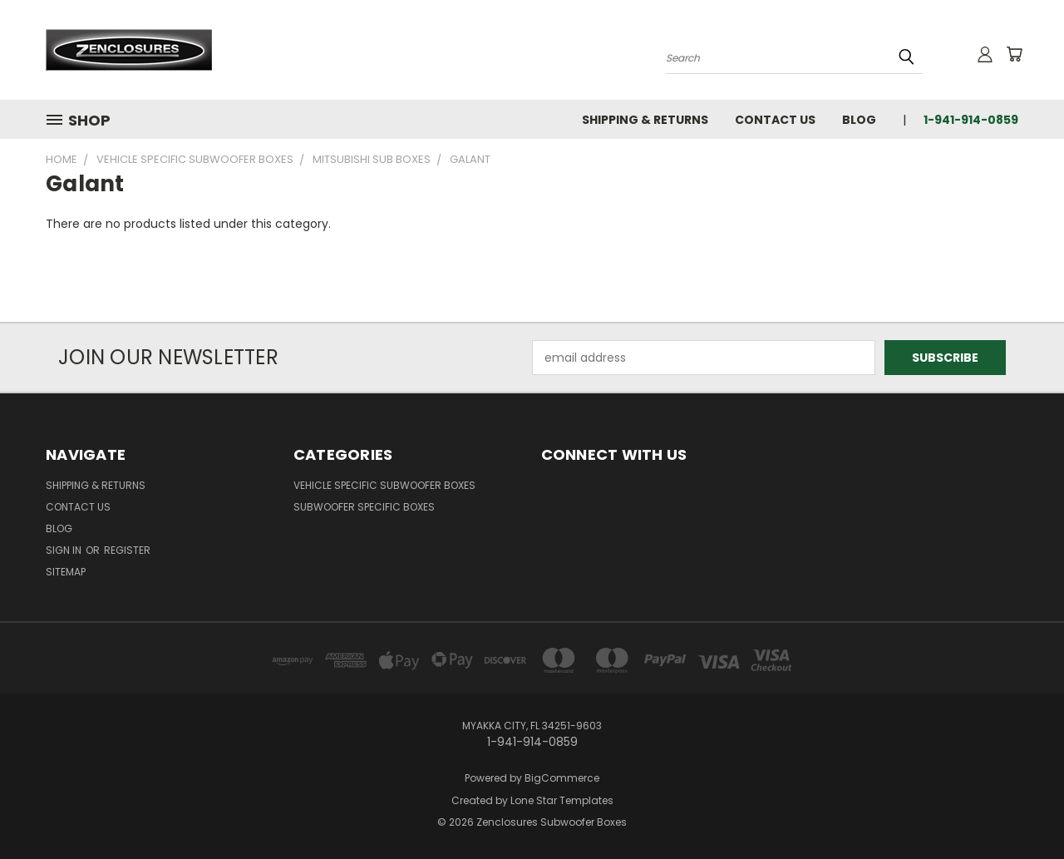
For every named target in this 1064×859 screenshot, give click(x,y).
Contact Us (775, 119)
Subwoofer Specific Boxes (364, 507)
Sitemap (66, 572)
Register (127, 550)
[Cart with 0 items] (1014, 54)
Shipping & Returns (645, 119)
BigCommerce (562, 778)
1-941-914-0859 (971, 119)
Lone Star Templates (561, 800)
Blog (859, 119)
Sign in (65, 550)
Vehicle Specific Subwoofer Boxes (384, 485)
